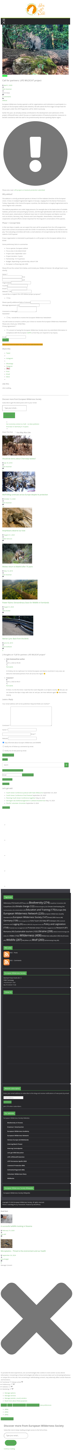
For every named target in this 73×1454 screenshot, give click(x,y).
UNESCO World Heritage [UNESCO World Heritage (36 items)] (61, 932)
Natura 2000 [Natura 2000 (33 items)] (27, 924)
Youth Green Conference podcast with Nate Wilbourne (24, 793)
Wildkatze (10, 1178)
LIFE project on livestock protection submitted (29, 190)
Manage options (10, 1393)
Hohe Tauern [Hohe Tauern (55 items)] (36, 921)
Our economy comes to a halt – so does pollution (37, 423)
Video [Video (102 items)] (14, 935)
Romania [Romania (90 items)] (9, 931)
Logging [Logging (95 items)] (17, 924)
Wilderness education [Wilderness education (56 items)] (51, 936)
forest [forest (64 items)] (51, 917)
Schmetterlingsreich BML (16, 1170)
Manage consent (7, 1419)
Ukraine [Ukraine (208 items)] (45, 931)
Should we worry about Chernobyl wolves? (19, 458)
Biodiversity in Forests (15, 1123)
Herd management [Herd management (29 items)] (24, 921)
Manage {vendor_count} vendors (16, 1398)
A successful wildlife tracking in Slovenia (16, 1226)
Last (23, 280)
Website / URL (7, 291)
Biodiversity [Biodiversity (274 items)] (39, 902)
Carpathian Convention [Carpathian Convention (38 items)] (58, 903)
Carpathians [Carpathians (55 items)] (9, 907)
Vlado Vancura (7, 539)
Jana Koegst (5, 1259)
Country (5, 286)
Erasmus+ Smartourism (15, 1127)
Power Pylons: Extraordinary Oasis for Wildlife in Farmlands (25, 602)
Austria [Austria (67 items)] (18, 903)
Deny (10, 1405)
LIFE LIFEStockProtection (15, 1157)
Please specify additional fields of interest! (16, 302)
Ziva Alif (3, 1234)
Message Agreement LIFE (10, 305)
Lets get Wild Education (15, 1153)
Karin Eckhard (7, 647)
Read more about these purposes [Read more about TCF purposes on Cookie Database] (16, 1401)
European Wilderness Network (18, 1135)
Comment (6, 725)
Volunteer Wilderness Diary (16, 1174)
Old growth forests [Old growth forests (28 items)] (38, 924)
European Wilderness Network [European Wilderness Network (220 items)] (23, 913)
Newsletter (6, 314)
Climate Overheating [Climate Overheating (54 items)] (56, 906)
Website (5, 738)
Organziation (6, 283)
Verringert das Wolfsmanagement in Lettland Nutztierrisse (25, 801)
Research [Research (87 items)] (62, 927)
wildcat (4, 100)
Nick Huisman (7, 89)
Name (5, 274)
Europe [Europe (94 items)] (61, 910)
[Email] (12, 774)
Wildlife (4, 76)
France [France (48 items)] (59, 917)
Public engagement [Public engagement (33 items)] (50, 928)
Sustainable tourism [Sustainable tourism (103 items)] (26, 931)
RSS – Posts (10, 953)
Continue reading (9, 1449)
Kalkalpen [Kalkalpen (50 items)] (54, 921)
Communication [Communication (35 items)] (9, 910)
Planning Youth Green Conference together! (21, 798)
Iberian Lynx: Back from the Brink (15, 638)
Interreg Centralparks (14, 1148)
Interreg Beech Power (14, 1144)
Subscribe (9, 415)
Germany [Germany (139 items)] (10, 920)
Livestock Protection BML (16, 1165)
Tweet (8, 353)
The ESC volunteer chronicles (16, 803)
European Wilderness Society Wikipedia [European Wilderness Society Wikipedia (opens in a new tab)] (16, 1193)
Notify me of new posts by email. (16, 751)
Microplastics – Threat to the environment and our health (23, 1251)
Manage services (10, 1396)
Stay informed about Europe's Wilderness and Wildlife (22, 743)
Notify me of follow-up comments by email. (19, 746)
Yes (9, 298)
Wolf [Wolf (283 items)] (38, 940)
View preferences (19, 1405)
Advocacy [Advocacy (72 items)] (8, 903)
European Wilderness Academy (18, 1131)
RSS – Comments (12, 960)
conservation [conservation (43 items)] (20, 910)
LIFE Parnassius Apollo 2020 (17, 1161)
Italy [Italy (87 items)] (46, 920)
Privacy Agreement (9, 326)
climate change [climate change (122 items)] (25, 906)
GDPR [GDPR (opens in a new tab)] (29, 333)
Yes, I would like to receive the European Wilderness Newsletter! (29, 318)
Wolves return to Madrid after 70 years (17, 566)
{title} (6, 1409)
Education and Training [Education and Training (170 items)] (41, 909)
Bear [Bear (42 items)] (26, 903)
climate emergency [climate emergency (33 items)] (41, 906)
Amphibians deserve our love (13, 530)
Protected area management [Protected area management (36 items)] (18, 928)
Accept (4, 1405)
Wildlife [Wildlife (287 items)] (14, 940)
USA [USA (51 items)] (6, 936)
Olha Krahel (6, 611)
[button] (36, 1319)
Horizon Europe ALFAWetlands (18, 1140)
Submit (5, 340)
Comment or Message (9, 311)
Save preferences (33, 1405)
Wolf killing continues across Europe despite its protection (25, 494)
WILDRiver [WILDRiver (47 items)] (27, 940)
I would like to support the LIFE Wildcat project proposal (21, 294)
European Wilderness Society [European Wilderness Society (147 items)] (30, 917)
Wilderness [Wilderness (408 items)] (30, 935)
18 (3, 506)
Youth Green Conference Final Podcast (19, 795)
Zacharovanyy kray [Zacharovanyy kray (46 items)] (51, 940)
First (23, 277)
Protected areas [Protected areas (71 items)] (35, 928)
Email (4, 289)
